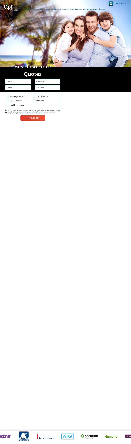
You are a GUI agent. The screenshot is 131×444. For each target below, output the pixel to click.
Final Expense (56, 9)
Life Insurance (45, 9)
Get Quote (33, 118)
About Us (101, 9)
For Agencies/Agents (90, 9)
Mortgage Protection (32, 9)
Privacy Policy (26, 113)
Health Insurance (76, 9)
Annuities (65, 9)
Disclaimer (39, 113)
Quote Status (120, 3)
